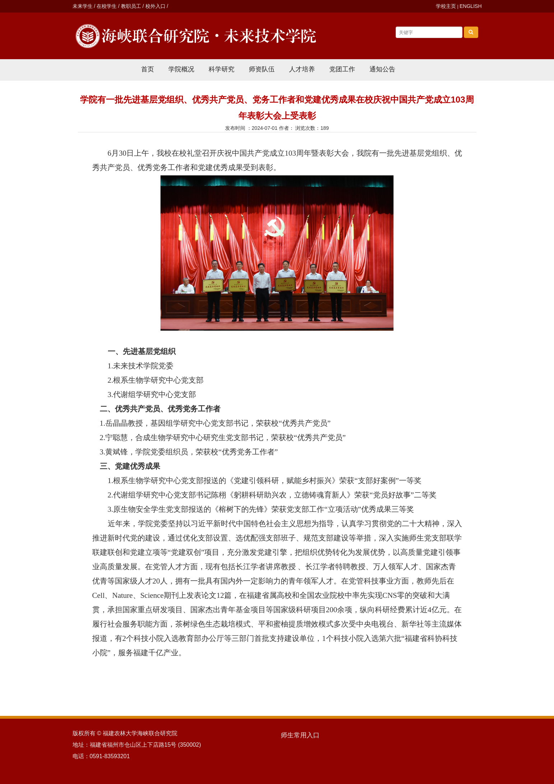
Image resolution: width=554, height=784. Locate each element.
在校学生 (107, 6)
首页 (147, 69)
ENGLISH (470, 6)
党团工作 (342, 69)
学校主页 (446, 6)
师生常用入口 (300, 735)
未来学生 (83, 6)
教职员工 (131, 6)
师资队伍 (262, 69)
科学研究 (221, 69)
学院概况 (181, 69)
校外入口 (155, 6)
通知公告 (382, 69)
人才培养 (302, 69)
